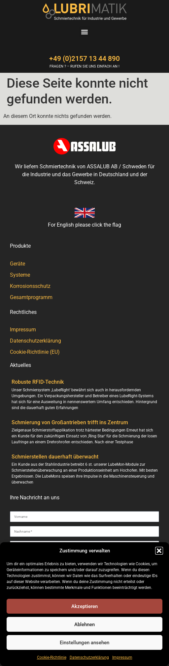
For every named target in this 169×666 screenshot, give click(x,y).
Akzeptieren (84, 606)
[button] (159, 550)
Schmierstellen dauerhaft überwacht (55, 457)
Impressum (122, 657)
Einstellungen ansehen (84, 643)
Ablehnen (84, 624)
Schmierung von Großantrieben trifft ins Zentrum (70, 422)
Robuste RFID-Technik (38, 382)
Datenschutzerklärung (89, 657)
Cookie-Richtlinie (51, 657)
